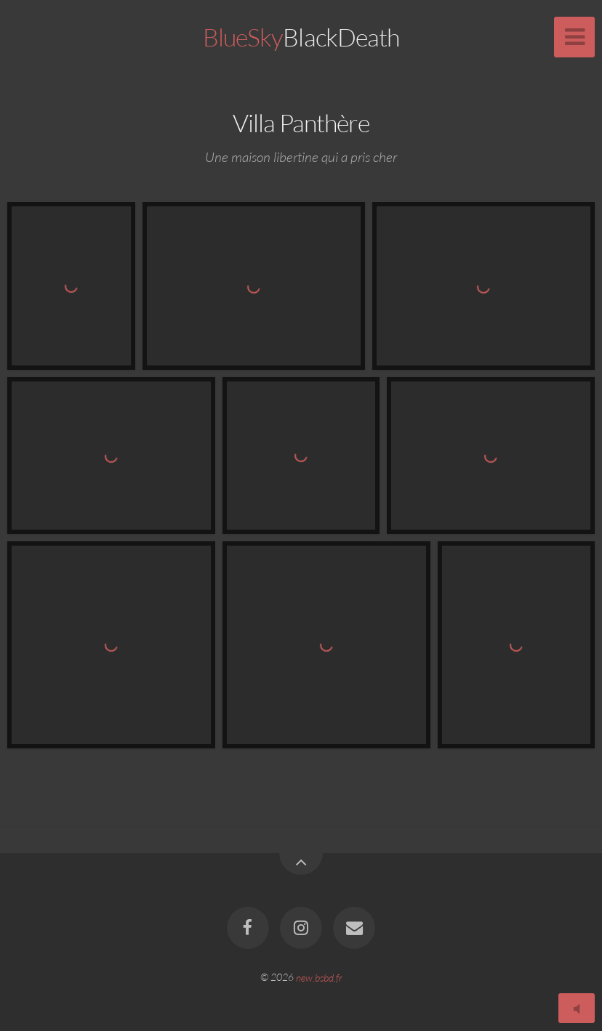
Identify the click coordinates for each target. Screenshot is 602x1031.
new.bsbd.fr (319, 977)
